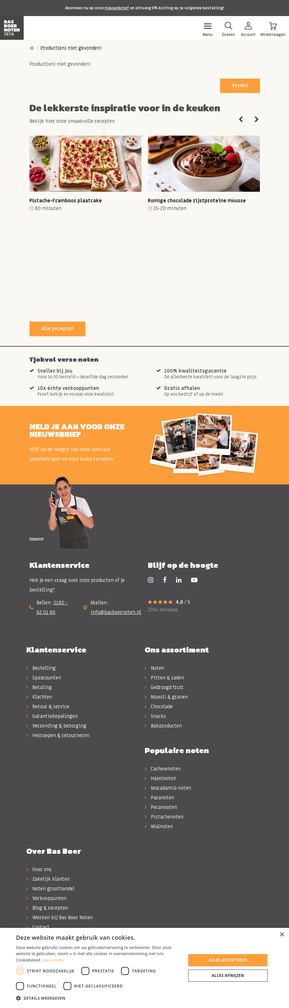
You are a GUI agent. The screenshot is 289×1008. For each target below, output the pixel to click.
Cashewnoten (163, 769)
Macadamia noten (168, 788)
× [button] (281, 934)
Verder (240, 85)
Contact (38, 927)
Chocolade (159, 706)
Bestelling (41, 668)
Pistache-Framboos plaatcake (65, 200)
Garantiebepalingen (52, 716)
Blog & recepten (47, 908)
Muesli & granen (166, 697)
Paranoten (159, 797)
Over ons (39, 869)
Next (256, 119)
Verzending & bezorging (56, 726)
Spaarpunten (43, 678)
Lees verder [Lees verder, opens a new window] (54, 960)
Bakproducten (163, 726)
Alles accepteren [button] (228, 960)
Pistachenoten (164, 817)
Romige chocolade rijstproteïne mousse (197, 200)
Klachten (39, 697)
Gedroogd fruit (164, 687)
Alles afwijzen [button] (228, 975)
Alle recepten (57, 328)
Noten (154, 668)
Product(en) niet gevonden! (70, 48)
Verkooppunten (46, 898)
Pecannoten (161, 807)
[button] (98, 998)
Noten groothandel (50, 889)
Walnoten (159, 826)
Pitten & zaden (164, 678)
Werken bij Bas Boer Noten (59, 917)
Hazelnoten (160, 778)
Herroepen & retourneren (57, 735)
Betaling (39, 687)
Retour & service (47, 706)
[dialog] (144, 968)
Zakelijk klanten (48, 879)
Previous (240, 119)
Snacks (155, 716)
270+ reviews (163, 610)
